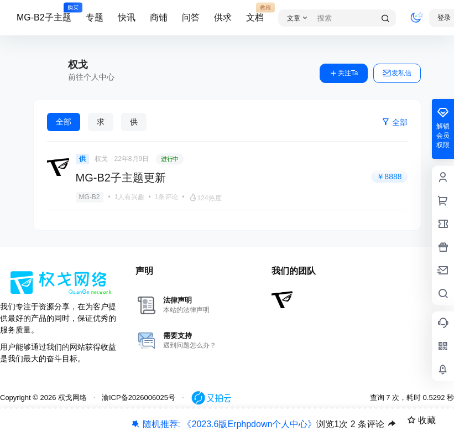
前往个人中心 (91, 76)
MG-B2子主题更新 (121, 178)
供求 (223, 17)
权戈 (101, 159)
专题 (94, 17)
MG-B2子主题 (44, 13)
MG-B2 (89, 197)
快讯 (126, 17)
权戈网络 (71, 397)
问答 (191, 17)
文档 (255, 13)
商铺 (159, 17)
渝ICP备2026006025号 (138, 397)
